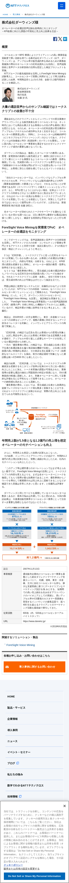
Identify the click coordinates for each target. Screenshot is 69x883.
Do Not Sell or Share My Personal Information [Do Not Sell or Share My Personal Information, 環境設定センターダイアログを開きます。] (34, 876)
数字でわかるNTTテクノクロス (25, 785)
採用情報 (14, 796)
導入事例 (16, 14)
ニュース (12, 741)
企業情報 (12, 719)
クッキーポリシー (13, 865)
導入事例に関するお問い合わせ (37, 666)
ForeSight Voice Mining (20, 644)
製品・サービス (16, 707)
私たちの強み (15, 774)
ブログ (13, 763)
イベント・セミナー (19, 752)
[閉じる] (65, 806)
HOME (5, 14)
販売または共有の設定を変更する (22, 868)
